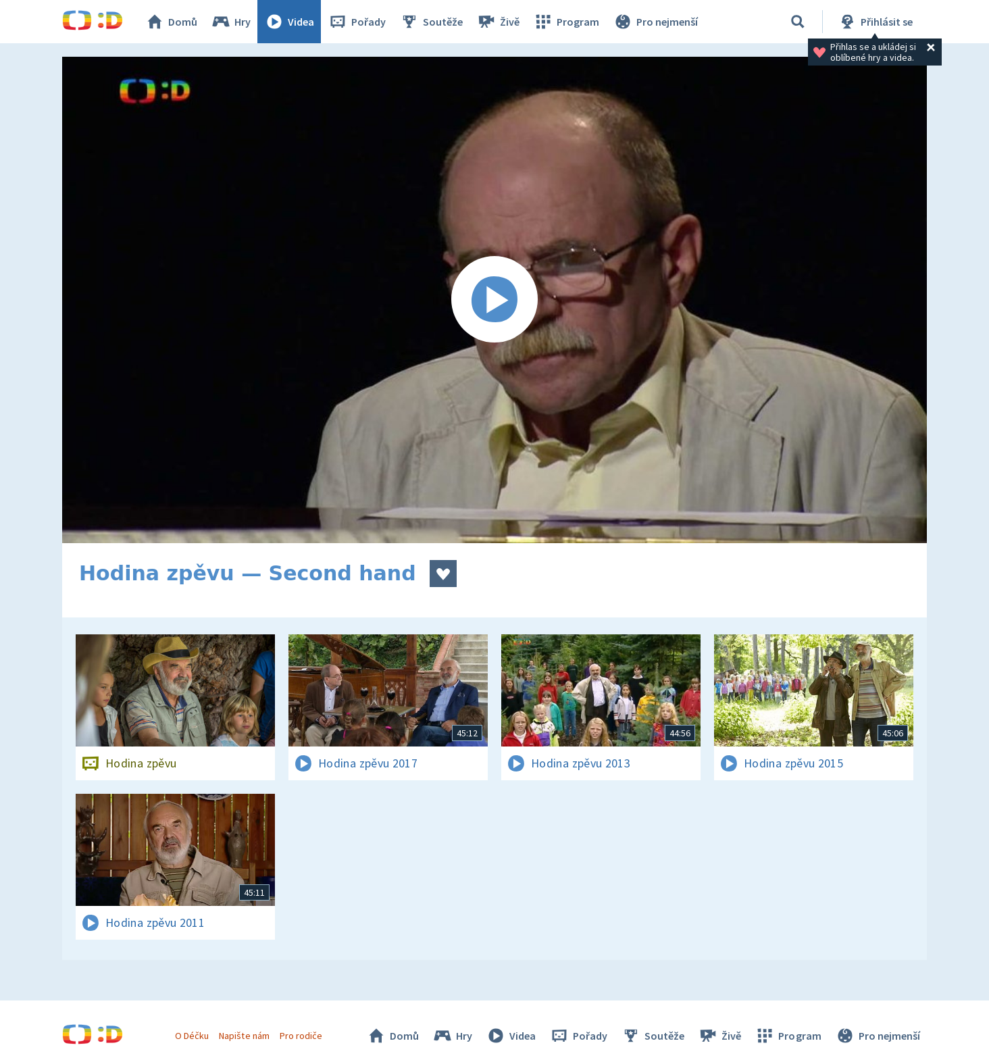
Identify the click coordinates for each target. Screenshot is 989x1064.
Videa (289, 21)
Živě (497, 21)
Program (566, 21)
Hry (231, 21)
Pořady (357, 21)
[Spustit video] (494, 300)
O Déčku (192, 1036)
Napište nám (244, 1036)
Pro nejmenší (655, 21)
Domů (171, 21)
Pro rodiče (301, 1036)
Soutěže (431, 21)
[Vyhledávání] (798, 21)
